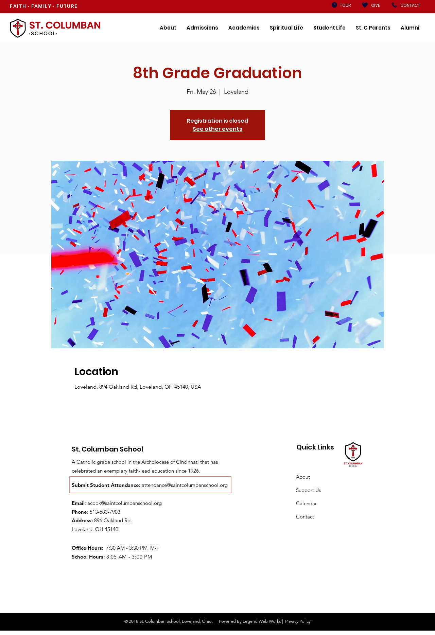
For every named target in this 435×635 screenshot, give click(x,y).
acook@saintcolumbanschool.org (124, 503)
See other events (217, 129)
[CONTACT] (410, 5)
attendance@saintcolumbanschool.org (185, 485)
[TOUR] (345, 5)
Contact (305, 516)
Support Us (308, 490)
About (303, 477)
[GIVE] (375, 5)
